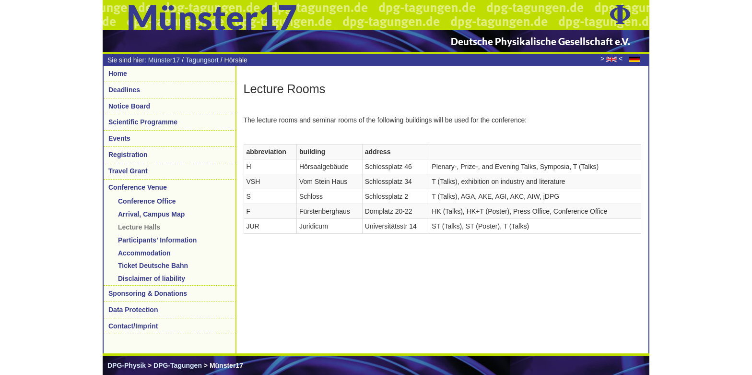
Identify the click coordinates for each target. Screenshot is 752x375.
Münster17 (164, 60)
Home (117, 73)
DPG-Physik (126, 365)
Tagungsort (202, 60)
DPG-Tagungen (177, 365)
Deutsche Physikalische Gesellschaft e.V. (540, 41)
